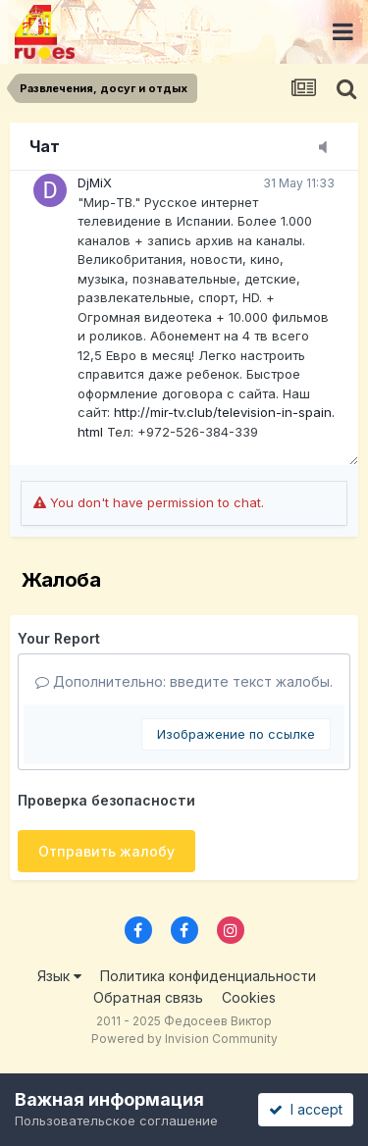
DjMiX (95, 182)
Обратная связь (148, 997)
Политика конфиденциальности (208, 975)
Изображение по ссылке (236, 734)
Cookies (249, 997)
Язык (59, 975)
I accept (305, 1109)
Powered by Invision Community (184, 1038)
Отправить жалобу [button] (106, 851)
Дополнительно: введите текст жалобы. (184, 681)
